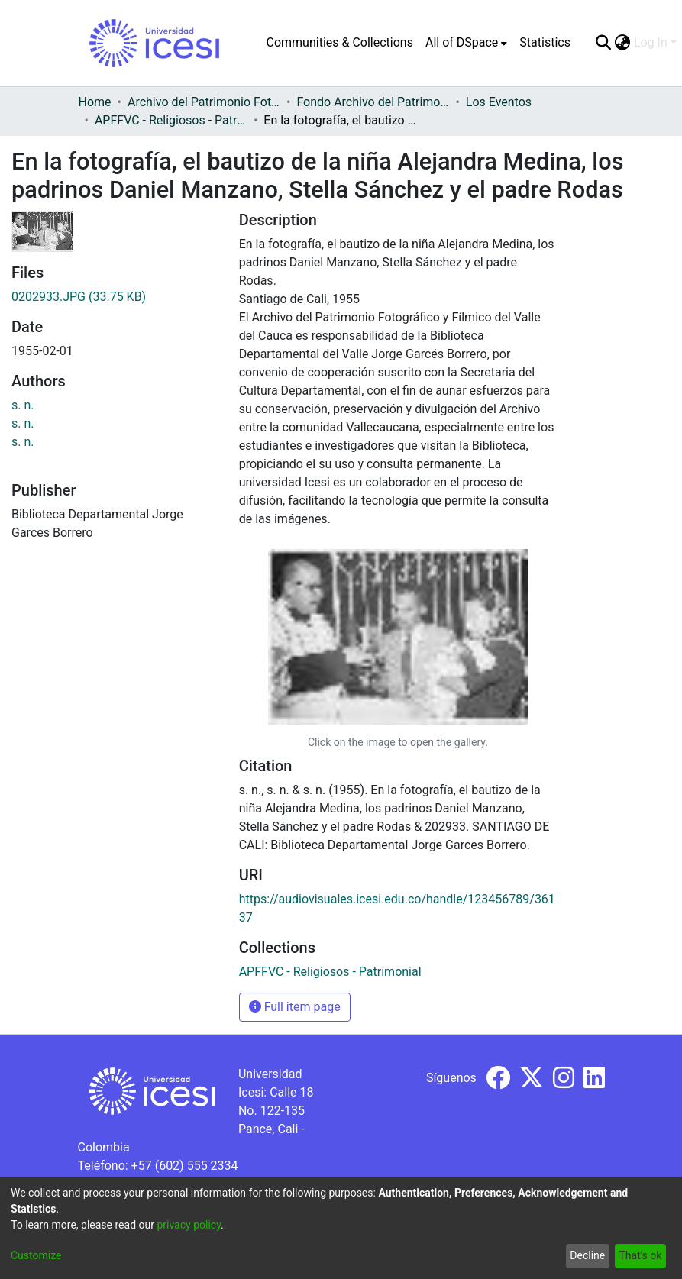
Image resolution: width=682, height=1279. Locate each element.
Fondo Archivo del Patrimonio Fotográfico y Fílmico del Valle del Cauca (372, 102)
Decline (587, 1255)
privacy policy (189, 1225)
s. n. (22, 405)
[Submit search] (603, 43)
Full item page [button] (295, 1007)
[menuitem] (466, 42)
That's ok (640, 1255)
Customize (36, 1255)
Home (95, 102)
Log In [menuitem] (650, 42)
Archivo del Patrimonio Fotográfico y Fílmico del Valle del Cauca (204, 102)
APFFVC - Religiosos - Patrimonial (171, 120)
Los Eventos (499, 102)
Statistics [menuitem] (544, 42)
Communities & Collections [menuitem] (340, 42)
